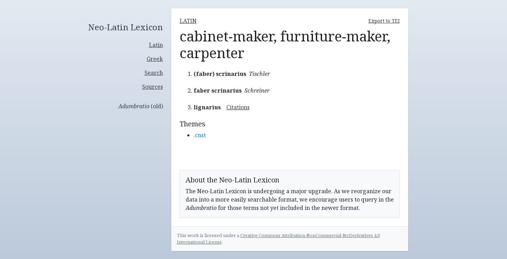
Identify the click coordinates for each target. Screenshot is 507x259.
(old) (140, 106)
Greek (155, 59)
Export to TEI (384, 20)
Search (154, 73)
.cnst (200, 135)
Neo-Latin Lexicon (125, 27)
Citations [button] (238, 107)
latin (188, 21)
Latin (156, 45)
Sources (152, 87)
